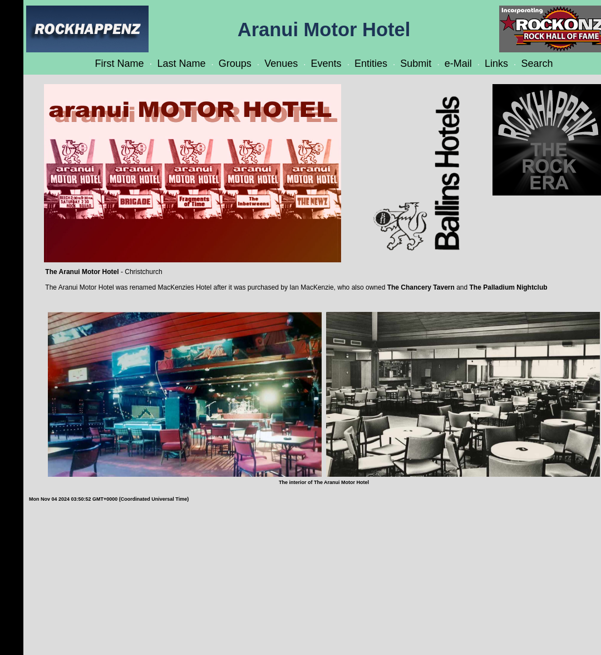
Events (326, 63)
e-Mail (458, 63)
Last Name (181, 63)
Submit (415, 63)
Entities (370, 63)
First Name (119, 63)
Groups (235, 63)
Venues (281, 63)
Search (537, 63)
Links (496, 63)
